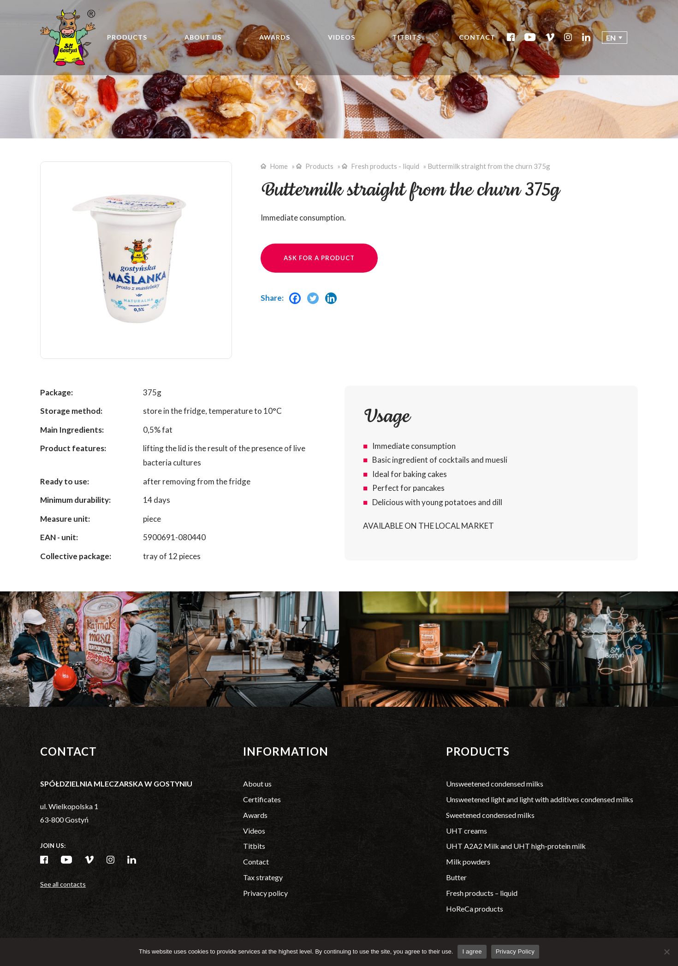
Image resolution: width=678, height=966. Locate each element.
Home (279, 166)
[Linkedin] (333, 302)
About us (202, 37)
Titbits (407, 37)
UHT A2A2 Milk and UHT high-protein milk (516, 845)
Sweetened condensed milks (490, 815)
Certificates (262, 799)
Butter (456, 877)
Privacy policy (265, 892)
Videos (341, 37)
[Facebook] (297, 302)
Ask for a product (319, 258)
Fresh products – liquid (481, 892)
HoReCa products (474, 908)
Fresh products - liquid (385, 166)
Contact (477, 37)
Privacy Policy (515, 951)
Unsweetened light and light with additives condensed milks (539, 799)
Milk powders (468, 861)
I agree (472, 951)
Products (127, 37)
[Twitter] (315, 302)
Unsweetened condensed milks (494, 783)
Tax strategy (263, 877)
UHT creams (466, 830)
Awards (274, 37)
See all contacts (63, 884)
